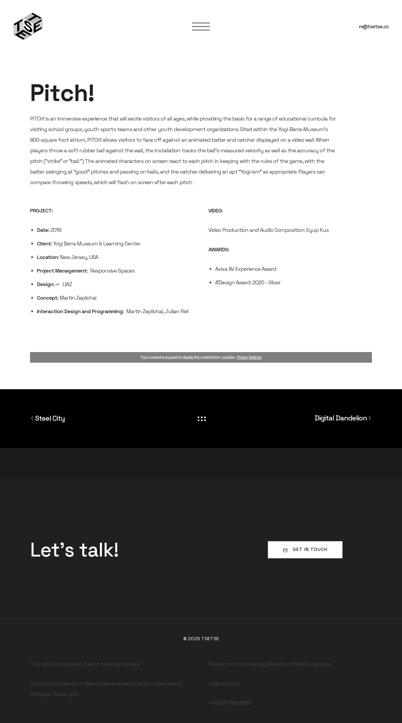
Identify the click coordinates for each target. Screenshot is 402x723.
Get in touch (305, 549)
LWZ (67, 284)
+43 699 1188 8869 (229, 702)
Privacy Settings (249, 357)
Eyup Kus (317, 230)
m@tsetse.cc (374, 26)
